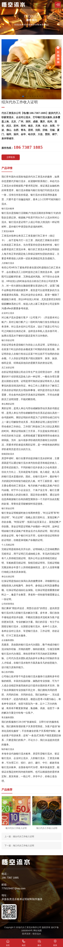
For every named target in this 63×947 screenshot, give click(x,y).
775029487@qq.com (13, 888)
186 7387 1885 (10, 877)
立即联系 (10, 157)
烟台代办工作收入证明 (23, 836)
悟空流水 (37, 933)
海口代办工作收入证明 (23, 845)
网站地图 (37, 930)
